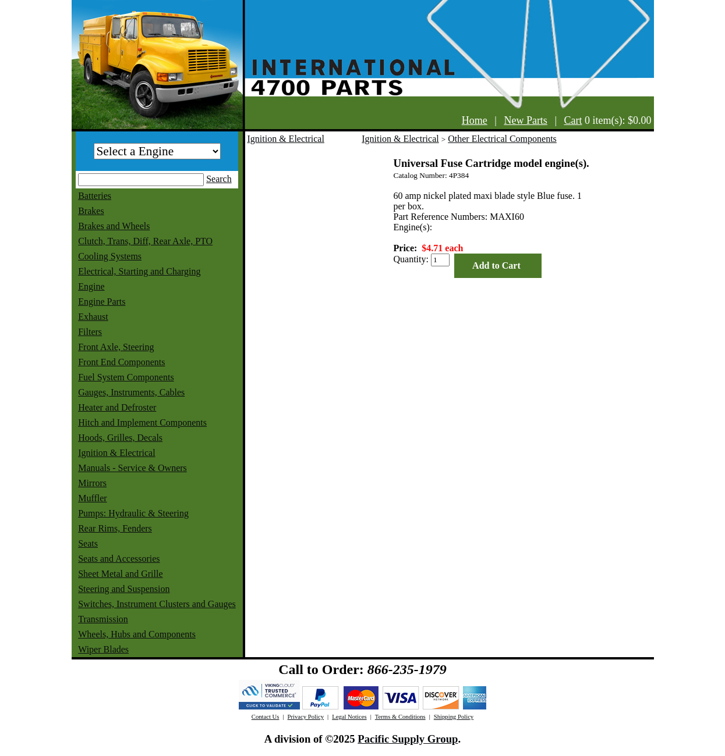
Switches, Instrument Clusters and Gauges (157, 604)
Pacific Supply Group (408, 739)
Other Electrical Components (502, 139)
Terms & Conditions (400, 717)
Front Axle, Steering (116, 347)
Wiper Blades (103, 649)
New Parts (525, 120)
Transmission (103, 619)
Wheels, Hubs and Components (137, 634)
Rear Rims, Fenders (115, 528)
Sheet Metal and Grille (120, 574)
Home (474, 120)
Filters (90, 332)
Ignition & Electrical (116, 453)
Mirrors (92, 483)
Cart (573, 120)
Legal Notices (349, 717)
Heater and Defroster (117, 407)
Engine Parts (101, 301)
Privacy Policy (306, 717)
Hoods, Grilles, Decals (120, 438)
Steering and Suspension (123, 589)
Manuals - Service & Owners (132, 468)
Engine (91, 286)
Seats (88, 543)
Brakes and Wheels (114, 226)
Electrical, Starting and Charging (139, 271)
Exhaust (93, 317)
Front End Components (121, 362)
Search (219, 179)
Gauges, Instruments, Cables (131, 392)
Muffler (92, 498)
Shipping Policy (453, 717)
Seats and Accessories (119, 559)
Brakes (91, 211)
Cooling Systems (110, 256)
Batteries (94, 196)
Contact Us (266, 717)
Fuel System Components (126, 377)
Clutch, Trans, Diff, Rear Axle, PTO (145, 241)
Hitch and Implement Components (142, 422)
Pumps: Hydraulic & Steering (133, 513)
